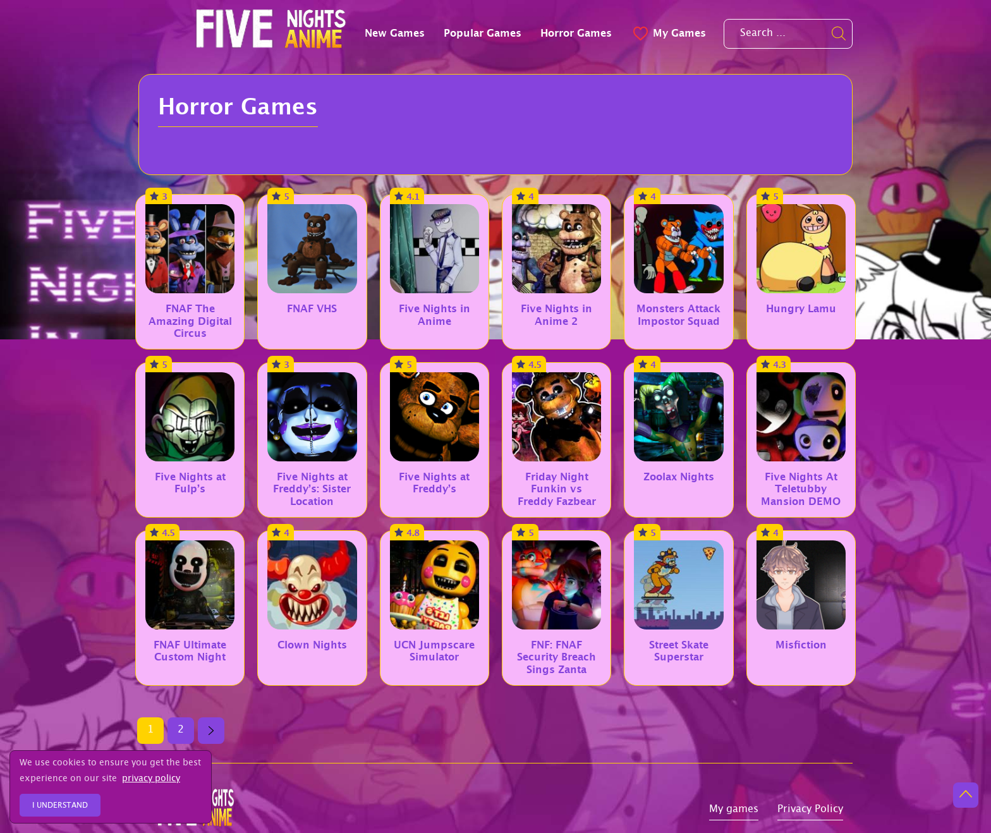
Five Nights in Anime (434, 315)
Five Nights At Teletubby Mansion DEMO (801, 489)
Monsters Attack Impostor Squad (678, 315)
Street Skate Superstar (678, 651)
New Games (395, 33)
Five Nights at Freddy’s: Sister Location (312, 489)
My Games (668, 33)
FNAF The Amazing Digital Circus (190, 321)
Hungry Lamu (801, 309)
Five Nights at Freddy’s (434, 483)
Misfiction (801, 645)
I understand (60, 806)
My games (733, 810)
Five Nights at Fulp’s (190, 483)
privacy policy (151, 779)
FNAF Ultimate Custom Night (190, 651)
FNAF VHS (312, 309)
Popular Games (482, 33)
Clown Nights (312, 645)
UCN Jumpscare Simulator (434, 651)
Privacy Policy (810, 810)
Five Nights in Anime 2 (556, 315)
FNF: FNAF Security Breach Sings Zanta (556, 657)
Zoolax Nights (678, 477)
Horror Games (576, 33)
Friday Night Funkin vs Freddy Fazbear (557, 489)
